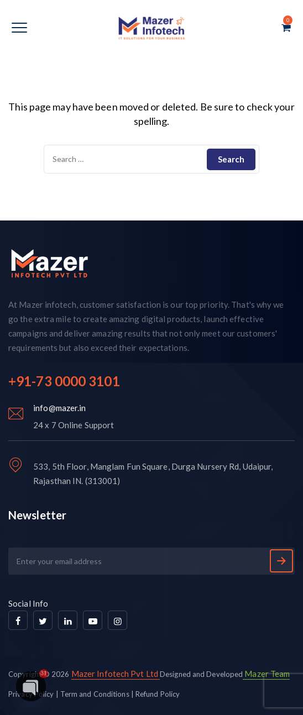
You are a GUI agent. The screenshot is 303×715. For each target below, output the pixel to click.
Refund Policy (157, 694)
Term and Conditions (94, 694)
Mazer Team (266, 674)
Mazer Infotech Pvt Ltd (114, 674)
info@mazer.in (59, 408)
